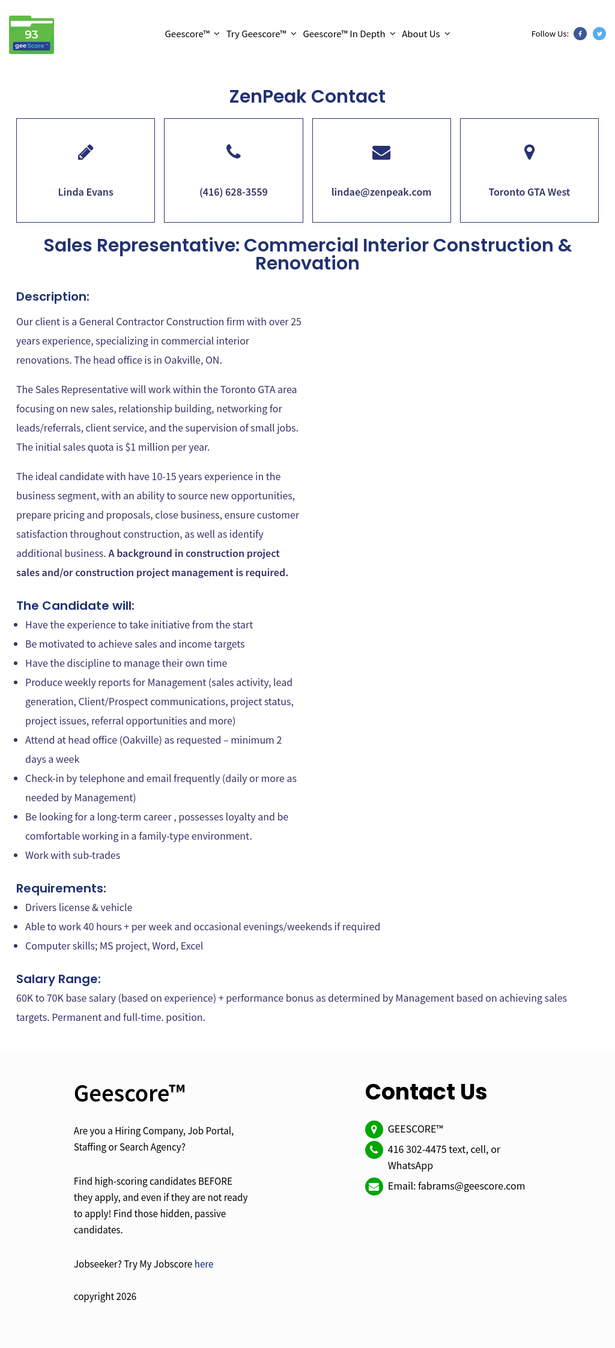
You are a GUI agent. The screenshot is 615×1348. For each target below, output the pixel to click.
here (204, 1263)
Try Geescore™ (256, 33)
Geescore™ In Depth (344, 33)
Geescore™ (187, 33)
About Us (421, 33)
